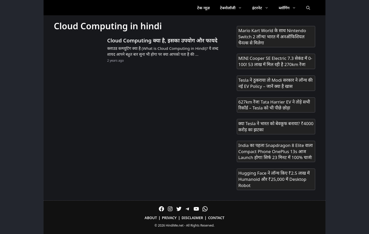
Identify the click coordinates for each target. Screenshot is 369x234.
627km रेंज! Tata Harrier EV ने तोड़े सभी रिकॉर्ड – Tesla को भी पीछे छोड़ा (274, 105)
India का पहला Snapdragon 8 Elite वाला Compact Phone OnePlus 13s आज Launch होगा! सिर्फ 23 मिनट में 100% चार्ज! (275, 151)
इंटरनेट (263, 7)
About (151, 217)
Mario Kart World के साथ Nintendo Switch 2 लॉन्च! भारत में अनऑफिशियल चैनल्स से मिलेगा (272, 36)
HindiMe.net (174, 225)
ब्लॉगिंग (290, 7)
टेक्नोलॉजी (233, 7)
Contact (216, 217)
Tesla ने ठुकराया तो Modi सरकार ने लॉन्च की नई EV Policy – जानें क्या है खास (275, 83)
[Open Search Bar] (308, 7)
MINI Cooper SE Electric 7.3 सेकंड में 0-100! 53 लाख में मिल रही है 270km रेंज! (275, 61)
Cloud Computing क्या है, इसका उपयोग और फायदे (162, 40)
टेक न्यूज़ (203, 7)
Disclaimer (192, 217)
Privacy (169, 217)
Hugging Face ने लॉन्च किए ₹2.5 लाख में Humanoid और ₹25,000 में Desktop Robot (274, 179)
